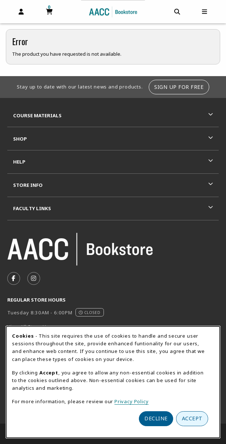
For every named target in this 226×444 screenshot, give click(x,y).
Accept (192, 418)
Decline (156, 418)
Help (19, 161)
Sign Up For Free (178, 86)
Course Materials (37, 115)
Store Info (28, 185)
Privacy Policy (131, 401)
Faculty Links (32, 208)
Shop (20, 138)
